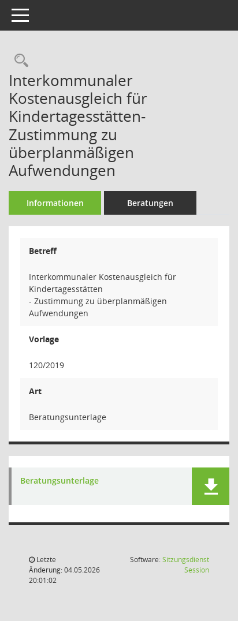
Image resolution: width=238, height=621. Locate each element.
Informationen (55, 202)
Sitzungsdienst (185, 565)
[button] (210, 486)
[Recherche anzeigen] (18, 60)
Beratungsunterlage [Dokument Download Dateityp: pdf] (59, 481)
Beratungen (150, 202)
